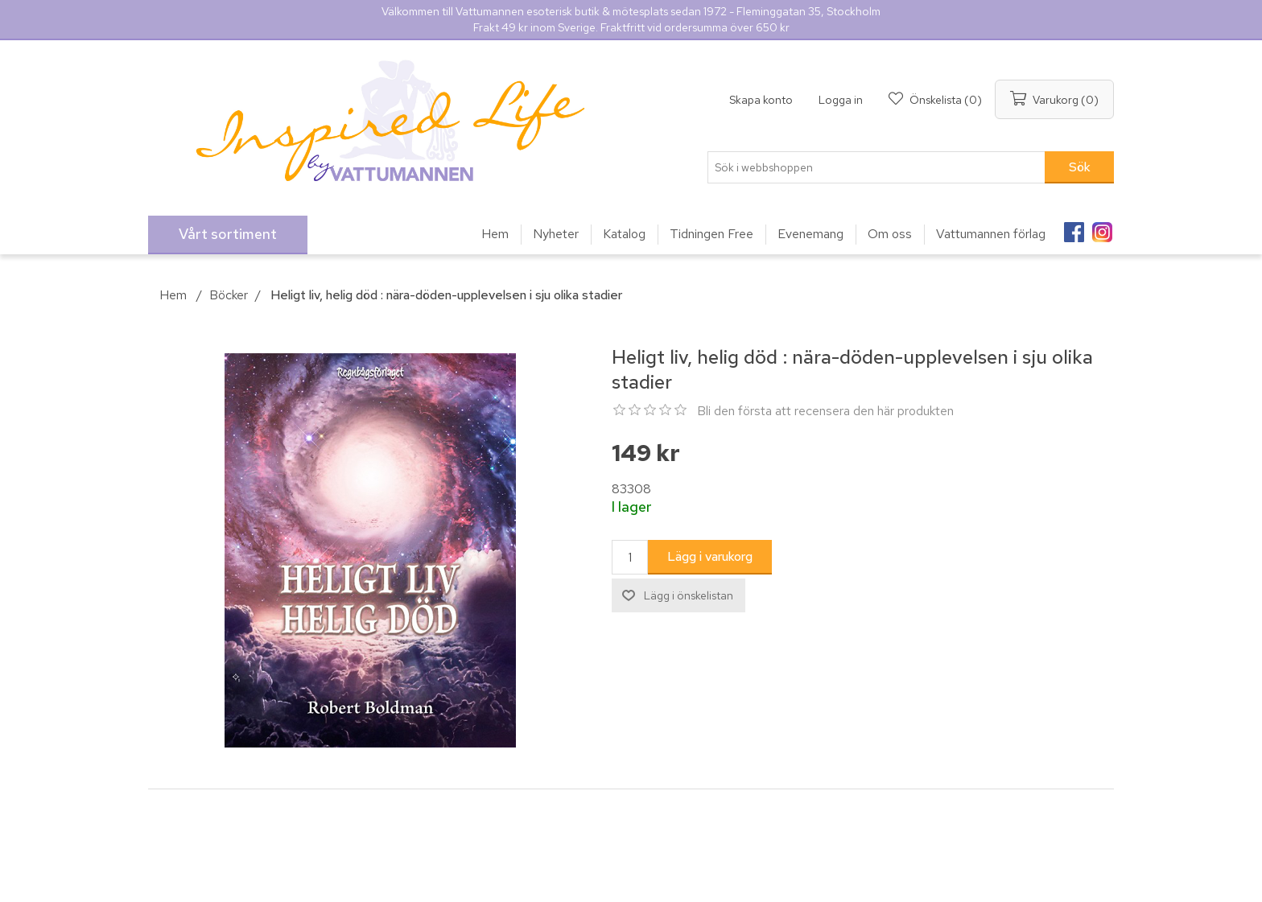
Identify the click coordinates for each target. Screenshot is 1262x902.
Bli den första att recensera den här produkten (825, 410)
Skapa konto (761, 100)
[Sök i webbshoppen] (876, 167)
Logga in (841, 100)
